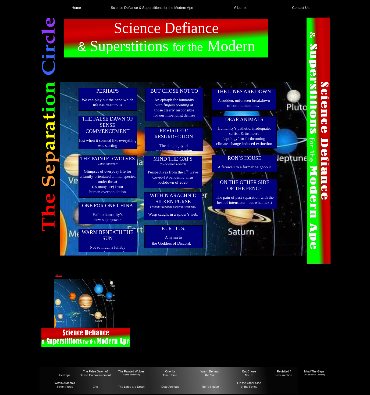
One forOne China (170, 373)
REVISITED (172, 130)
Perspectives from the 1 (167, 172)
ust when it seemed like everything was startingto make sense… (108, 145)
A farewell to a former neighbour (244, 167)
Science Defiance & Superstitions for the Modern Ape (152, 8)
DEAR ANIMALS (244, 119)
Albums (240, 7)
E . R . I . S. (174, 228)
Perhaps (64, 375)
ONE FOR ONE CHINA (107, 205)
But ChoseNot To (249, 373)
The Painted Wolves (131, 371)
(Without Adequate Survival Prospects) (173, 206)
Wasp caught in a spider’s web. (173, 214)
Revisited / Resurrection (283, 373)
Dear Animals (170, 386)
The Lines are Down (131, 386)
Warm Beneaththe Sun (210, 373)
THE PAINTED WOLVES (107, 158)
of (242, 386)
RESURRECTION (173, 136)
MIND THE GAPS (172, 159)
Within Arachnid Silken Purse (65, 384)
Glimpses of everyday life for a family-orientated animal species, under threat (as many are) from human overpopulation (107, 181)
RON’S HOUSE (244, 158)
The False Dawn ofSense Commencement (95, 373)
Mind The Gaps (314, 371)
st (187, 171)
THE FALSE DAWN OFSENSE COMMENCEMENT (107, 125)
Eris (95, 386)
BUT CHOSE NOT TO (174, 91)
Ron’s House (210, 386)
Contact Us (300, 8)
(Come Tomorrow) (131, 375)
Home (76, 8)
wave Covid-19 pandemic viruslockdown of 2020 (175, 177)
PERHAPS (107, 91)
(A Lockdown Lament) (314, 375)
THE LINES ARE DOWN (244, 91)
